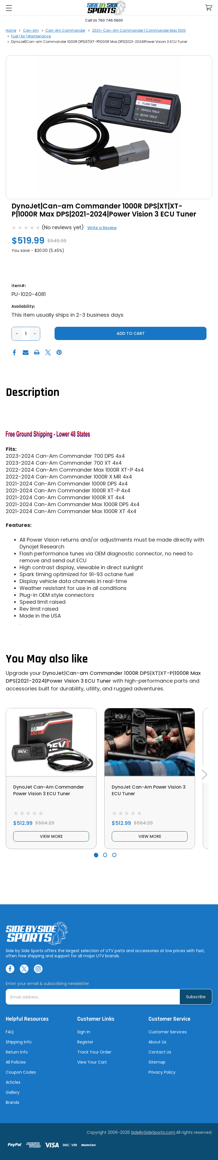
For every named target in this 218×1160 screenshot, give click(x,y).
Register (85, 1042)
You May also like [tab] (47, 659)
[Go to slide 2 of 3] (105, 855)
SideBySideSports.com (153, 1132)
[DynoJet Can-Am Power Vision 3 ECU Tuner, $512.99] (150, 742)
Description (32, 392)
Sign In (83, 1032)
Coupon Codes (21, 1072)
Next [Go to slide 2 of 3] (204, 774)
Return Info (17, 1052)
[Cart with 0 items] (208, 7)
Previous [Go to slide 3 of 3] (6, 774)
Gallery (13, 1092)
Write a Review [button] (102, 228)
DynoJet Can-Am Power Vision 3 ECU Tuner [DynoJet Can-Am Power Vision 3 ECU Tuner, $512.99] (149, 790)
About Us (157, 1042)
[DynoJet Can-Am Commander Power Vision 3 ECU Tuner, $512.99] (51, 742)
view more (51, 836)
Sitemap (156, 1062)
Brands (12, 1102)
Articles (13, 1082)
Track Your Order (94, 1052)
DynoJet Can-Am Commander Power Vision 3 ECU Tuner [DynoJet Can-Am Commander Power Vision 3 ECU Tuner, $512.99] (49, 790)
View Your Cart (92, 1062)
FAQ (10, 1032)
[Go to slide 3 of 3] (114, 855)
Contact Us (159, 1052)
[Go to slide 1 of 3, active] (96, 855)
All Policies (16, 1062)
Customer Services (167, 1032)
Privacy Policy (161, 1072)
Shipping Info (19, 1042)
